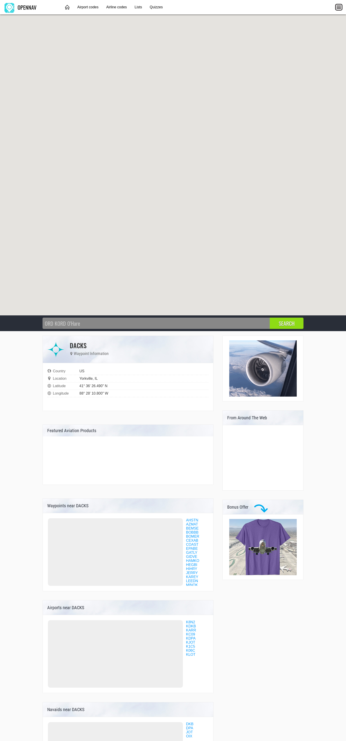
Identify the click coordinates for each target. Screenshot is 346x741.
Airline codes (116, 7)
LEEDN (192, 581)
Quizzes (156, 7)
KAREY (192, 577)
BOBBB (192, 532)
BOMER (192, 536)
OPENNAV (20, 7)
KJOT (190, 642)
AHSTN (192, 520)
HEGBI (191, 565)
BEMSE (192, 528)
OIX (189, 736)
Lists (138, 7)
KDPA (190, 638)
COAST (192, 544)
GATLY (191, 553)
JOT (189, 732)
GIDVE (191, 557)
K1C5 (190, 646)
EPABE (192, 548)
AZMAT (192, 524)
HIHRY (191, 569)
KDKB (191, 626)
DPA (189, 728)
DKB (189, 724)
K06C (190, 650)
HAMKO (192, 561)
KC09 (190, 634)
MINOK (192, 585)
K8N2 (190, 622)
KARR (191, 630)
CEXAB (192, 540)
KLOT (190, 654)
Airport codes (87, 7)
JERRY (192, 573)
